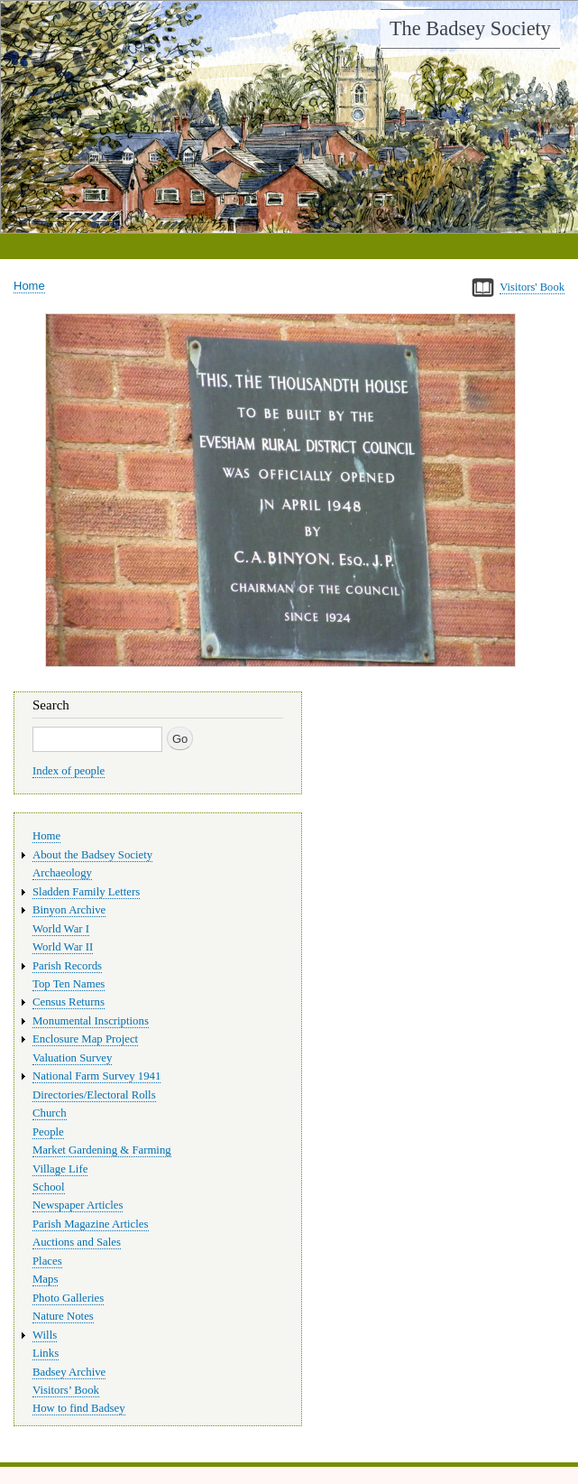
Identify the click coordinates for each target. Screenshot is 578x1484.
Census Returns (68, 1002)
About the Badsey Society (92, 855)
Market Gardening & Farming (101, 1150)
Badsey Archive (69, 1372)
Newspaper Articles (77, 1205)
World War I (60, 929)
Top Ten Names (68, 984)
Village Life (59, 1169)
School (48, 1187)
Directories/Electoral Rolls (94, 1095)
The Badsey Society (470, 28)
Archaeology (62, 873)
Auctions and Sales (76, 1242)
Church (49, 1113)
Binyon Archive (69, 910)
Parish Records (67, 966)
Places (47, 1261)
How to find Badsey (78, 1408)
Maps (45, 1279)
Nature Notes (63, 1316)
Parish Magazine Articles (90, 1224)
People (48, 1132)
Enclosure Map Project (85, 1039)
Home (29, 285)
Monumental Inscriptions (90, 1021)
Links (45, 1353)
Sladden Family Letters (86, 892)
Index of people (68, 771)
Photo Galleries (68, 1298)
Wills (44, 1335)
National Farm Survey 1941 (96, 1076)
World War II (62, 947)
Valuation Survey (72, 1058)
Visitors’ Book (65, 1390)
